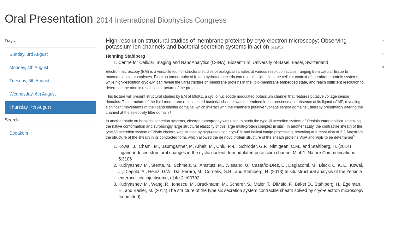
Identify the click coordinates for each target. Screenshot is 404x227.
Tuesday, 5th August (29, 80)
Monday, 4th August (28, 67)
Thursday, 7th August (30, 107)
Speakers (18, 133)
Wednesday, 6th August (32, 93)
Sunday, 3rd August (28, 54)
